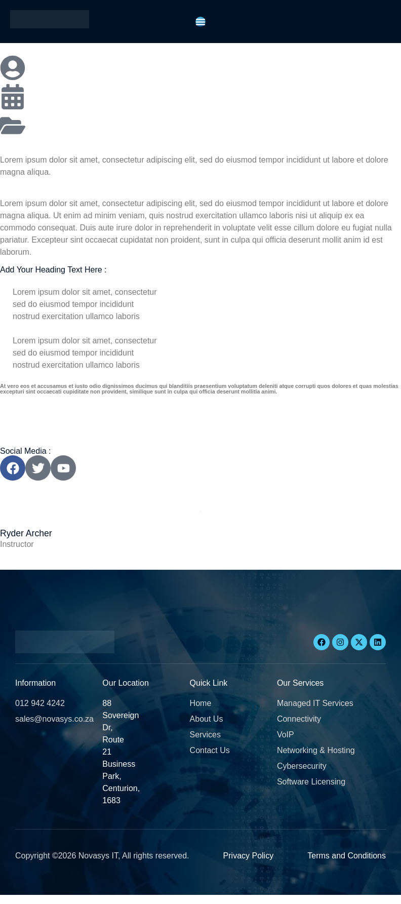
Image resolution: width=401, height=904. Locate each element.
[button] (29, 899)
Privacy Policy (248, 855)
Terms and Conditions (346, 855)
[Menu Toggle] (200, 22)
